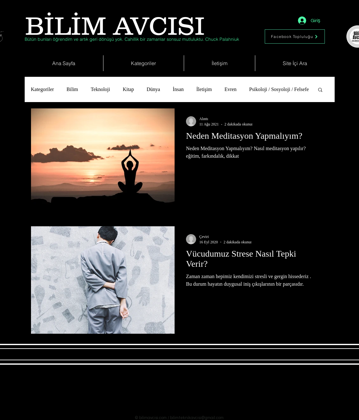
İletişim (204, 89)
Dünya (153, 89)
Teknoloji (100, 89)
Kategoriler (42, 89)
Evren (231, 89)
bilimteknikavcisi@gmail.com (197, 418)
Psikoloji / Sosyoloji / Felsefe (279, 89)
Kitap (128, 89)
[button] (320, 90)
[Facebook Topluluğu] (295, 36)
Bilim (72, 89)
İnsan (178, 89)
